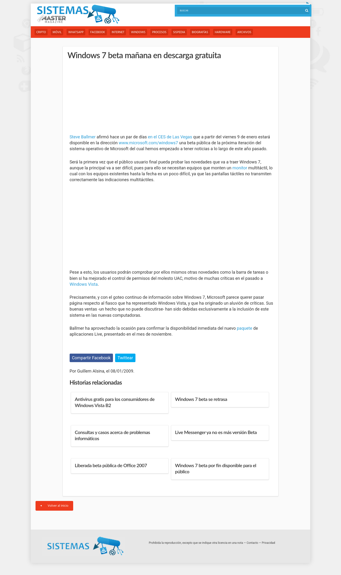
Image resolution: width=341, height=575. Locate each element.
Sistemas (78, 14)
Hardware (229, 32)
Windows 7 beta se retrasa (201, 399)
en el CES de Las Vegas (170, 136)
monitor (239, 167)
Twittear (125, 358)
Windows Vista (84, 284)
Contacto (252, 543)
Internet (120, 32)
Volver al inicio (54, 506)
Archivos (251, 32)
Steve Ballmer (83, 136)
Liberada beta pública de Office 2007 (111, 465)
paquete (244, 328)
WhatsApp (77, 32)
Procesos (163, 32)
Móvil (58, 32)
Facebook (99, 32)
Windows (142, 32)
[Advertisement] (105, 97)
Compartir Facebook (91, 358)
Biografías (205, 32)
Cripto (41, 32)
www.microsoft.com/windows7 (148, 142)
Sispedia (184, 32)
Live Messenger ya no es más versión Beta (216, 432)
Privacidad (268, 543)
